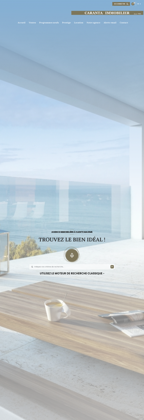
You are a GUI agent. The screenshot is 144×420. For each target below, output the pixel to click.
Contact (124, 23)
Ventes (32, 23)
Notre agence (93, 23)
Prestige (66, 23)
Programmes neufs (49, 23)
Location (78, 23)
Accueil (21, 23)
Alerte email (110, 23)
